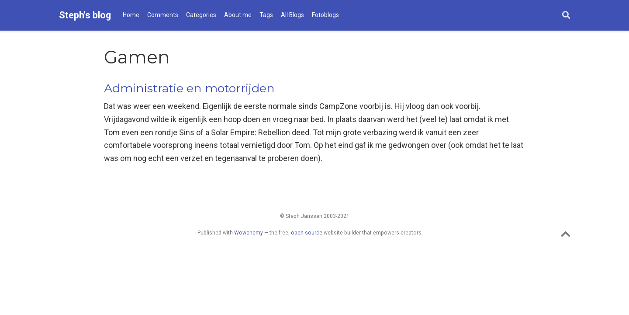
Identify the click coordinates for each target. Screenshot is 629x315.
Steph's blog (85, 15)
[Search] (566, 15)
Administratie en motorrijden (189, 88)
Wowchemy (248, 233)
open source (306, 233)
